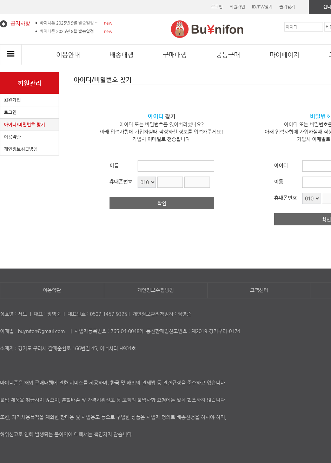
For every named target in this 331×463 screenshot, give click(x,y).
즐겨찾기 (287, 6)
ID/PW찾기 (262, 6)
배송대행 (121, 54)
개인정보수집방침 (155, 290)
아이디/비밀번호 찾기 (24, 124)
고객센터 (259, 290)
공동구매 (228, 54)
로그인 (217, 6)
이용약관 (12, 136)
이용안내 (68, 54)
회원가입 (237, 6)
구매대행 (175, 54)
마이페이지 (284, 54)
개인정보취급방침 (21, 149)
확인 (161, 203)
